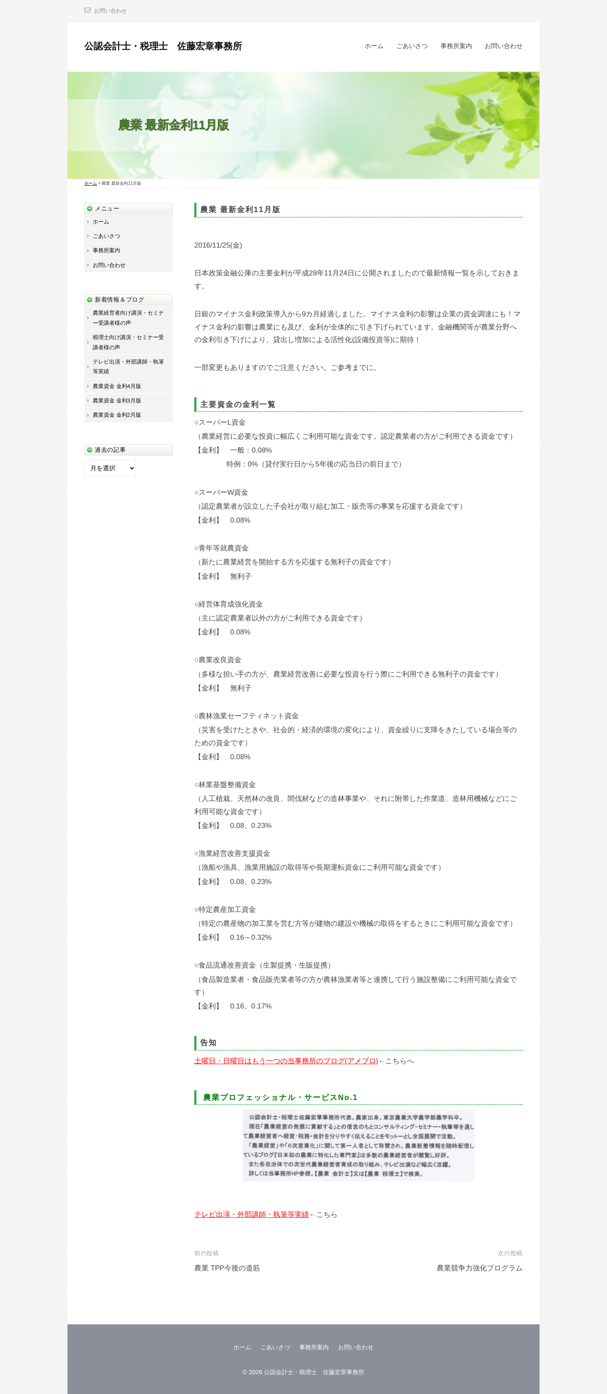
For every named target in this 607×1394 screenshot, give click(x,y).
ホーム (374, 45)
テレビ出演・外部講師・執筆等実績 (251, 1215)
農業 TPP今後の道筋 (227, 1268)
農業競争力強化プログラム (480, 1268)
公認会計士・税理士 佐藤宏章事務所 (163, 46)
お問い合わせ (111, 11)
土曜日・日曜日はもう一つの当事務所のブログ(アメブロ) (286, 1061)
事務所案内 (456, 45)
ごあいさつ (412, 45)
